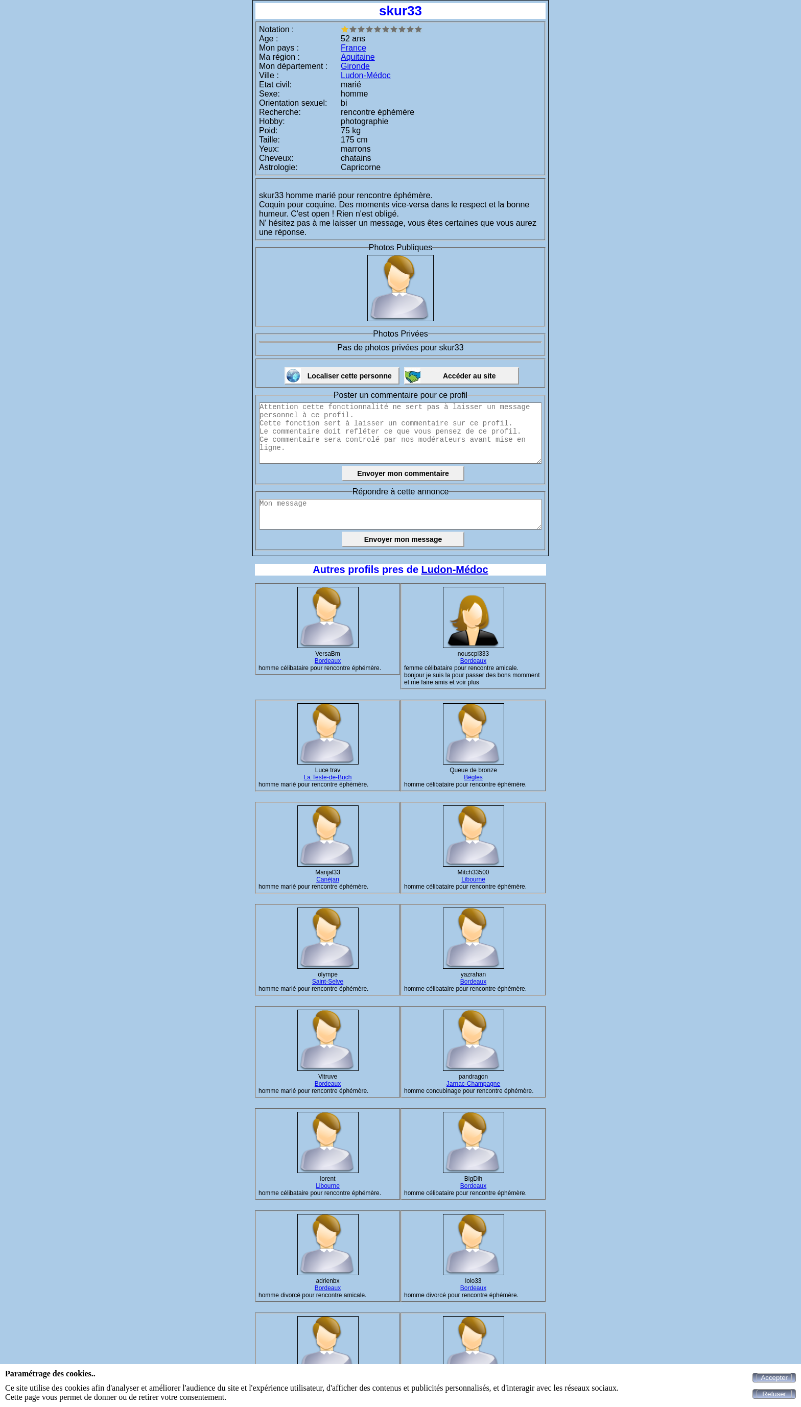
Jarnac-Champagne (473, 1083)
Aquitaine (358, 57)
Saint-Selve (327, 981)
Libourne (473, 879)
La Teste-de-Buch (328, 777)
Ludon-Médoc (366, 75)
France (353, 47)
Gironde (355, 66)
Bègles (473, 777)
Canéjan (327, 879)
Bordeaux (328, 660)
